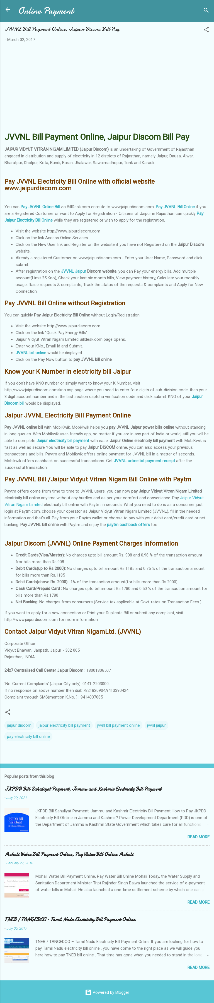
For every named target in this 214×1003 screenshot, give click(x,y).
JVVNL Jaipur (73, 271)
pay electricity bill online (28, 736)
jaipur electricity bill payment (64, 725)
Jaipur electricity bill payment (63, 440)
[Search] (206, 11)
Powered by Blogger (107, 992)
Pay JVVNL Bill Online (175, 206)
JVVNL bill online (31, 352)
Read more (199, 836)
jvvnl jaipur (156, 725)
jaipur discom (19, 725)
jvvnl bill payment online (118, 725)
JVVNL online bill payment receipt (144, 460)
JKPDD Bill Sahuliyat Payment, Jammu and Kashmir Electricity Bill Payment (82, 789)
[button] (206, 30)
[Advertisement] (107, 88)
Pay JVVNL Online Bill (40, 206)
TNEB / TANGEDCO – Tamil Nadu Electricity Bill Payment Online (69, 919)
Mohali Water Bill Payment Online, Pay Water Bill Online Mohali (68, 854)
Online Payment (45, 10)
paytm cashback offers (128, 524)
